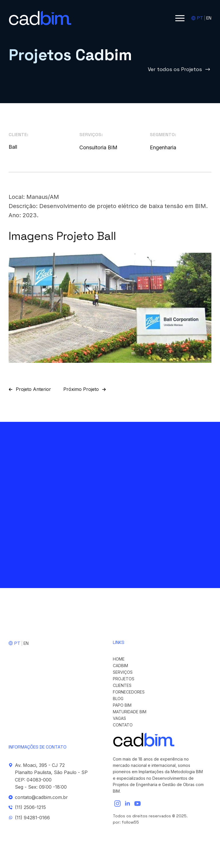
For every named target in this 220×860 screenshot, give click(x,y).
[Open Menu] (179, 18)
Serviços (123, 672)
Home (119, 659)
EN (208, 18)
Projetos (123, 679)
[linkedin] (127, 803)
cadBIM (120, 666)
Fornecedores (129, 692)
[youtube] (137, 803)
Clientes (122, 685)
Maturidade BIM (129, 712)
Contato (123, 725)
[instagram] (117, 803)
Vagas (119, 718)
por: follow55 (126, 822)
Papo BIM (122, 705)
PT (200, 18)
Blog (118, 699)
